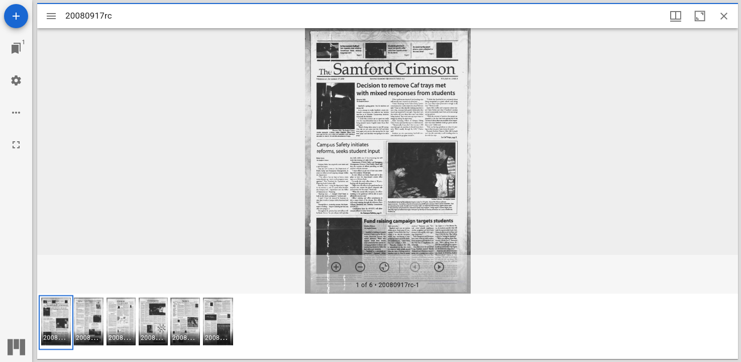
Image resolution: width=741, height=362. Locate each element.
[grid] (387, 326)
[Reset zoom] (384, 267)
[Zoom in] (336, 267)
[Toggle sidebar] (51, 16)
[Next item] (439, 267)
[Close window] (724, 16)
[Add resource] (16, 16)
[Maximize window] (700, 16)
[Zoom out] (360, 267)
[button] (56, 322)
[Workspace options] (16, 113)
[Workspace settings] (16, 80)
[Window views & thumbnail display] (676, 16)
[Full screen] (16, 145)
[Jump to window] (16, 48)
